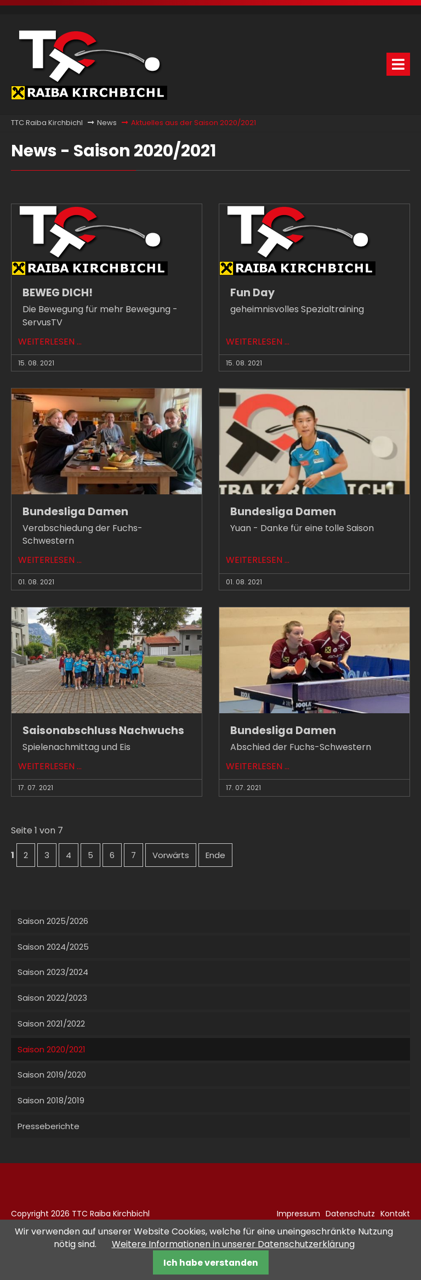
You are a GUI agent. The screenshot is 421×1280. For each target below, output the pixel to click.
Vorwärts (170, 855)
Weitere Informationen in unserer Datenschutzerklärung (233, 1244)
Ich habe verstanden (210, 1262)
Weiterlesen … (50, 341)
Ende (215, 855)
